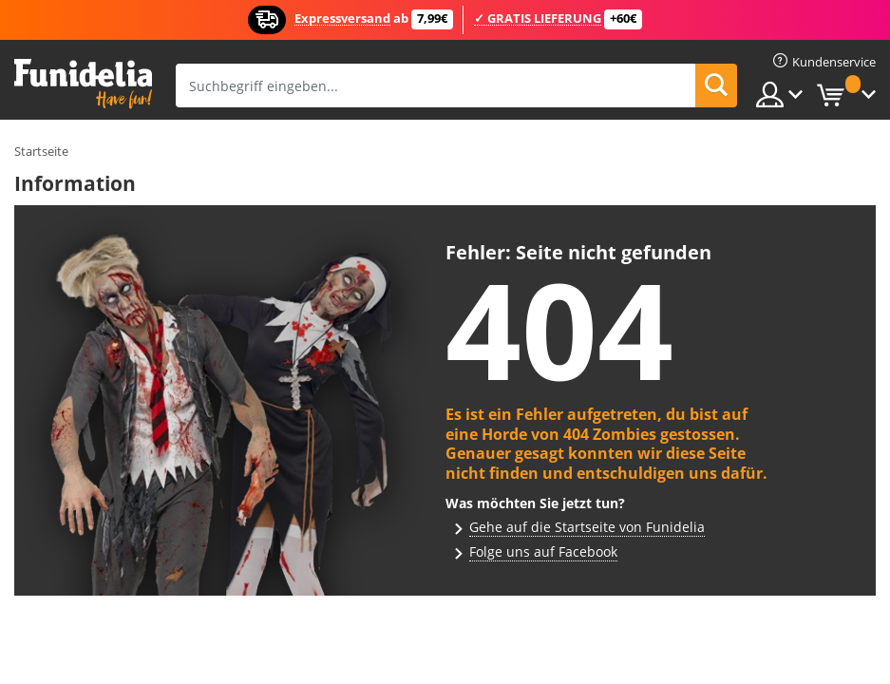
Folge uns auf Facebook (543, 551)
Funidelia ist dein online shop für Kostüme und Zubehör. (83, 84)
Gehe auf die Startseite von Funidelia (587, 527)
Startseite (41, 151)
